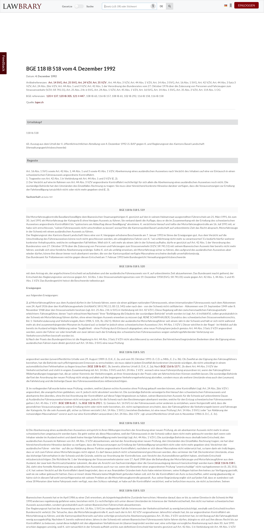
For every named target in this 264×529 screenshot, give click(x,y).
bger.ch (39, 102)
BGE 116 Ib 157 (170, 366)
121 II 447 (79, 96)
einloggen (246, 5)
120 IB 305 (65, 96)
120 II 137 (52, 96)
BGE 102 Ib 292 (91, 403)
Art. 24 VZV (85, 82)
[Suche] (169, 6)
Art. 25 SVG (70, 82)
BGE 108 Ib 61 (67, 403)
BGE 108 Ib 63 (96, 366)
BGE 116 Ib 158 (224, 462)
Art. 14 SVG (55, 82)
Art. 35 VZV (100, 82)
